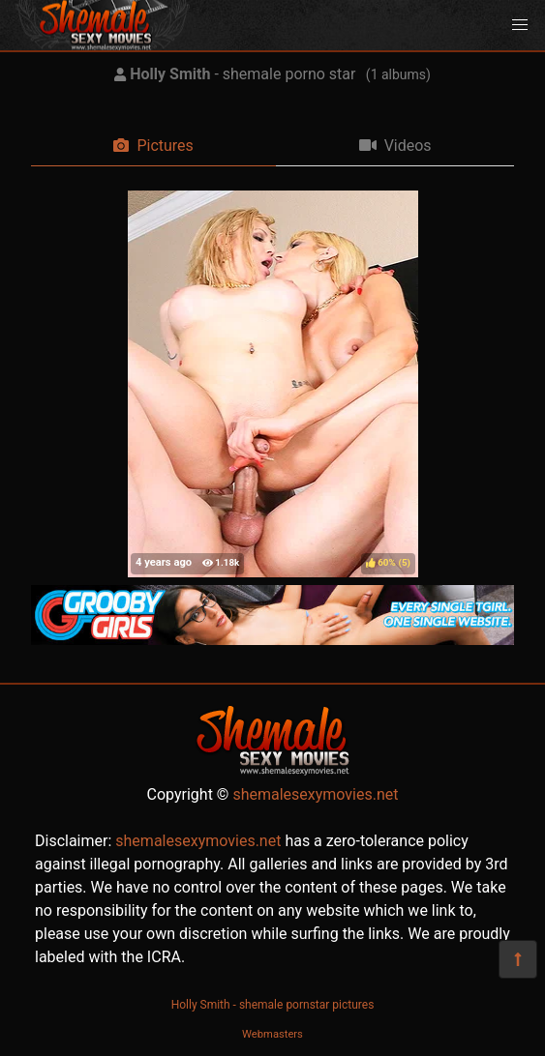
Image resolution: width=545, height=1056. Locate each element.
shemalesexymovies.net (315, 794)
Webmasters (272, 1034)
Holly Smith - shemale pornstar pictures (273, 1005)
